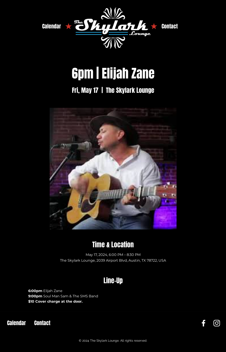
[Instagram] (216, 323)
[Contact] (169, 26)
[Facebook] (203, 323)
